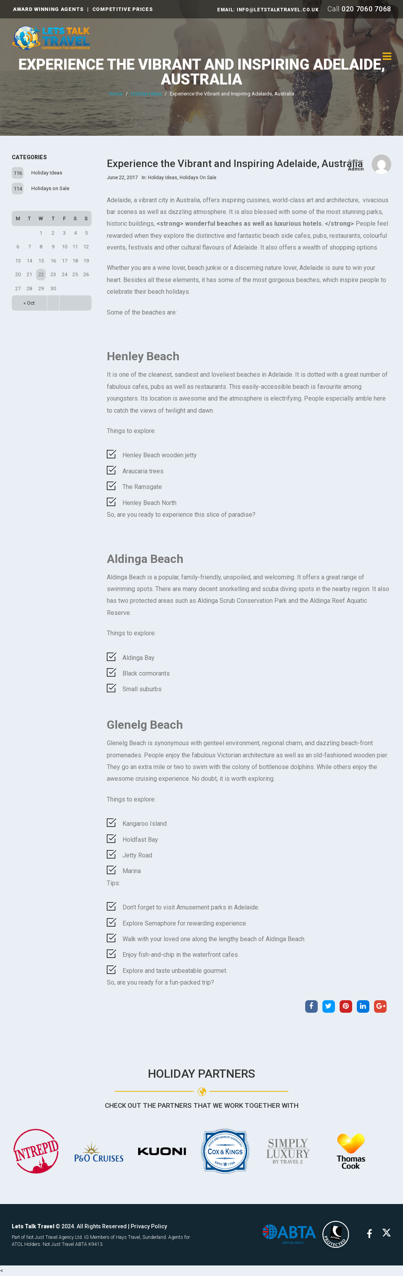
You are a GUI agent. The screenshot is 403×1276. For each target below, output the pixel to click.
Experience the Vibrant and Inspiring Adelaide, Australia (201, 72)
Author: (356, 161)
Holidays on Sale (50, 188)
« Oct (29, 303)
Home (115, 94)
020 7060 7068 (366, 9)
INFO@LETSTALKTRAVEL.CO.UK (278, 10)
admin (356, 169)
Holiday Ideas (146, 94)
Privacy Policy (149, 1226)
